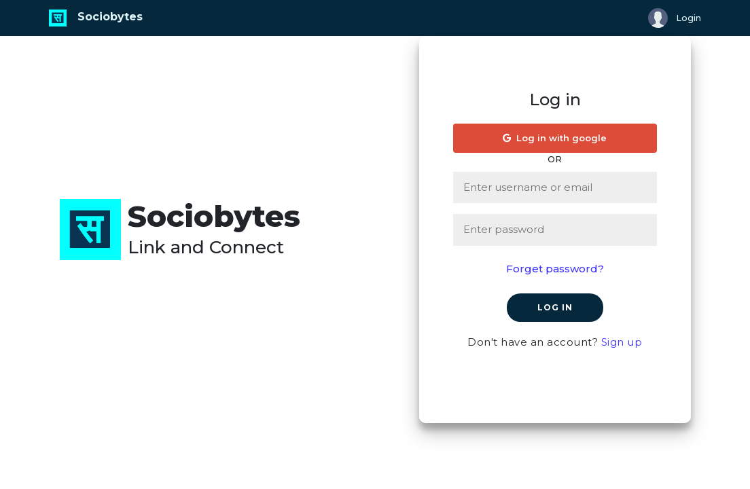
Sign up (622, 342)
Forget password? (555, 268)
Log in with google (555, 137)
